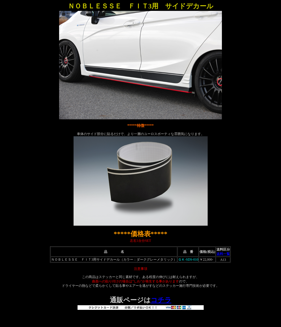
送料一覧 (223, 254)
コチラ (161, 300)
